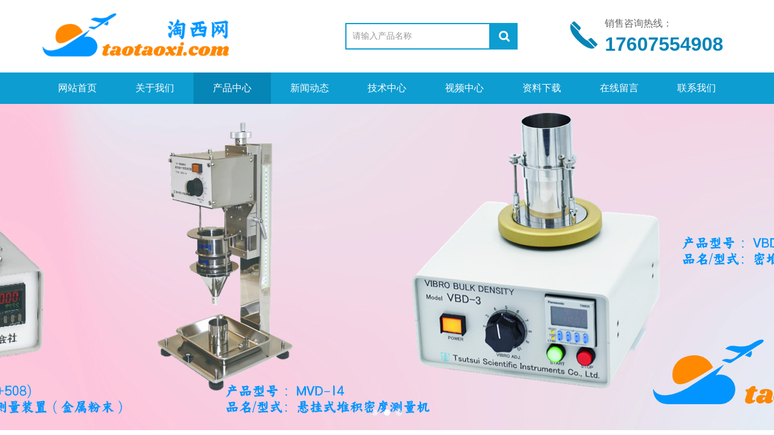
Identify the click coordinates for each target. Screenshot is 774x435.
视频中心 (464, 88)
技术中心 (387, 88)
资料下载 (541, 88)
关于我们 (154, 88)
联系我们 (696, 88)
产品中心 (232, 88)
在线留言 (619, 88)
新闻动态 (309, 88)
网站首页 (77, 88)
